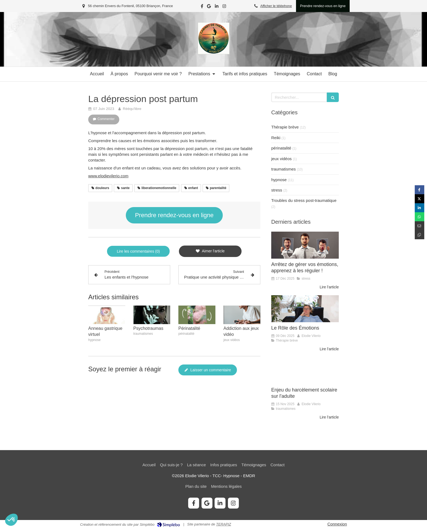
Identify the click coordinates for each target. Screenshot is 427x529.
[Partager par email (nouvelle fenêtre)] (419, 225)
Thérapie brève (285, 127)
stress (276, 190)
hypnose (279, 179)
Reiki (275, 137)
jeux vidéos (281, 158)
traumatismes (283, 169)
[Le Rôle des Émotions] (305, 308)
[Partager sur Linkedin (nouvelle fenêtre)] (419, 207)
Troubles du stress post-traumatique (304, 200)
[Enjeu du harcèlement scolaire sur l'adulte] (305, 370)
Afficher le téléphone (276, 6)
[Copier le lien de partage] (419, 234)
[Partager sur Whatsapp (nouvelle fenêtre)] (419, 216)
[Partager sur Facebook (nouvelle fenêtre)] (419, 189)
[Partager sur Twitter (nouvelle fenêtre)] (419, 198)
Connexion (337, 524)
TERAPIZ (223, 524)
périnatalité (281, 148)
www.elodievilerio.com (108, 176)
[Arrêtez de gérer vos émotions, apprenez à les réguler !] (305, 245)
